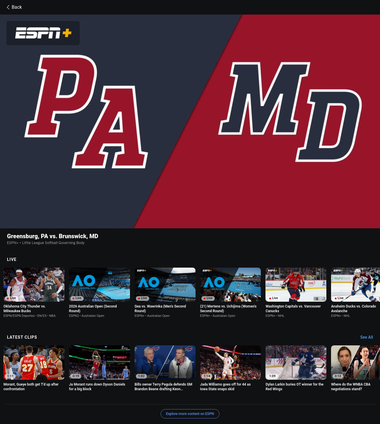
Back (13, 7)
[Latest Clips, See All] (369, 295)
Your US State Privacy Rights (135, 392)
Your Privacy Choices (327, 392)
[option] (33, 251)
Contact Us (65, 397)
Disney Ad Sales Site (97, 397)
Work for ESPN (130, 397)
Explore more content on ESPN (190, 372)
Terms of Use (67, 392)
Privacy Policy (94, 392)
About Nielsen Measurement (281, 392)
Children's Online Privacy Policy (190, 392)
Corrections (157, 397)
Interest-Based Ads (237, 392)
